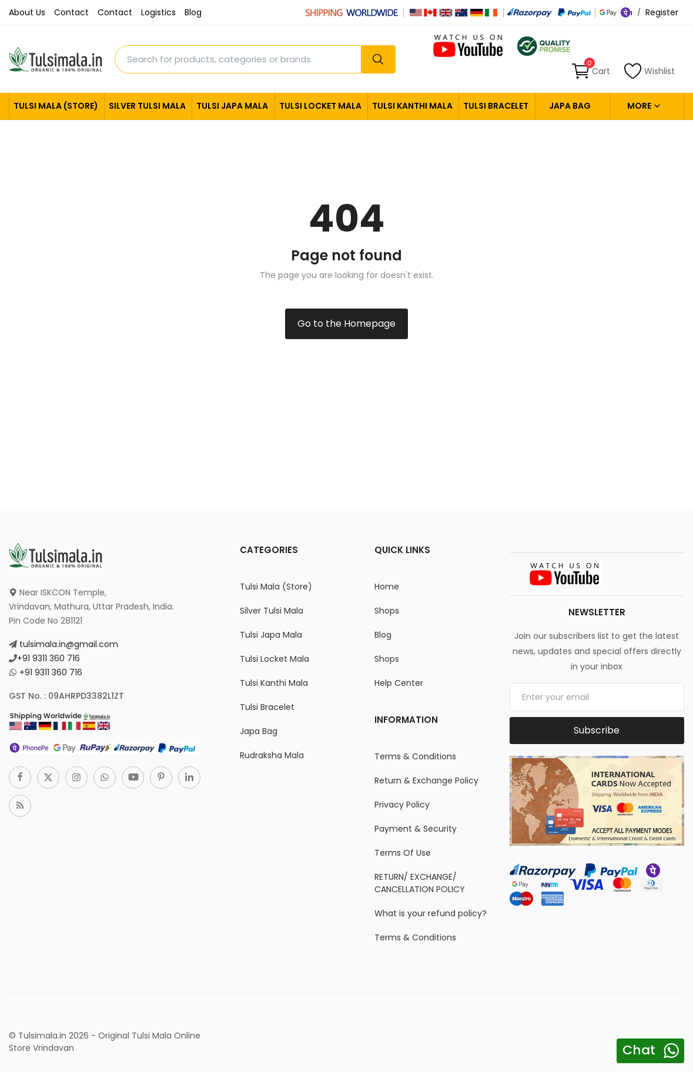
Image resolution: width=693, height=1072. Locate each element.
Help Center (398, 683)
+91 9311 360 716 (48, 658)
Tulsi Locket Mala (320, 106)
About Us (27, 12)
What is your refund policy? (430, 913)
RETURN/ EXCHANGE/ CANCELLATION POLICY (419, 883)
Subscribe (597, 730)
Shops (386, 611)
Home (386, 586)
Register (661, 12)
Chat (638, 1050)
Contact (71, 12)
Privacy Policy (402, 804)
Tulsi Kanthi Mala (412, 106)
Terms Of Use (402, 853)
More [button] (644, 106)
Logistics (158, 12)
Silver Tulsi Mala (147, 106)
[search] (378, 59)
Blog (193, 12)
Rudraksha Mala (272, 755)
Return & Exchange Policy (426, 780)
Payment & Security (415, 829)
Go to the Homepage (346, 323)
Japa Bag (570, 106)
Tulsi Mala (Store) (56, 106)
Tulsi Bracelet (495, 106)
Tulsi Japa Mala (232, 106)
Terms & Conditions (415, 756)
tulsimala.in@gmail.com (68, 644)
